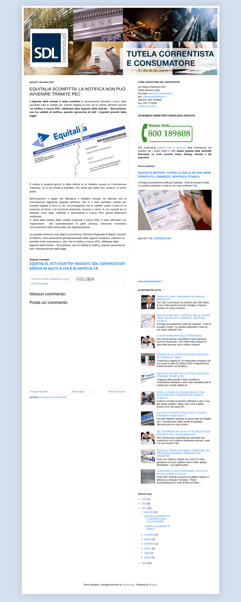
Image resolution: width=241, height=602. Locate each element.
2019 (144, 499)
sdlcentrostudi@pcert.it (155, 96)
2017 (144, 508)
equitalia (44, 283)
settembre (149, 543)
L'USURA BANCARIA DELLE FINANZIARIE (179, 335)
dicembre (149, 512)
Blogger (153, 584)
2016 (144, 563)
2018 (144, 503)
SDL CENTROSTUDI (160, 238)
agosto (148, 548)
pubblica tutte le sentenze (171, 147)
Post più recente (39, 391)
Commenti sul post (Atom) (53, 397)
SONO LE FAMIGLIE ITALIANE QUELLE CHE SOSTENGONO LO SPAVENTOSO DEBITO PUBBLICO (180, 395)
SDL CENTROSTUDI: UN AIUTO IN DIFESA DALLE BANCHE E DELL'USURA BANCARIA (184, 433)
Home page (78, 391)
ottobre (148, 539)
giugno (148, 557)
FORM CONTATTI (147, 106)
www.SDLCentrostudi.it (160, 93)
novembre (149, 534)
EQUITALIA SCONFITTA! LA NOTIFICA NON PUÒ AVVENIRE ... (157, 519)
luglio (147, 553)
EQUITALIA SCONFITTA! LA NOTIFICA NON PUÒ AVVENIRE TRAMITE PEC (183, 375)
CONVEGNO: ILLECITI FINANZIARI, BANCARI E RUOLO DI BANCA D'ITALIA (182, 472)
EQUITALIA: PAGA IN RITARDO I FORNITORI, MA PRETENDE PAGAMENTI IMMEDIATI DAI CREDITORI (183, 453)
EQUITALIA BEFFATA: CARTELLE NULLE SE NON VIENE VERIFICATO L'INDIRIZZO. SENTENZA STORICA (183, 318)
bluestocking (128, 584)
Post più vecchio (116, 391)
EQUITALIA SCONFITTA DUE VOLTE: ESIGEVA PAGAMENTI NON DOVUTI (182, 414)
